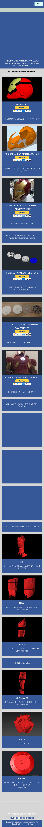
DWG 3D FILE (16, 818)
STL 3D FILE (28, 818)
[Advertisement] (22, 34)
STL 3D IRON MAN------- (22, 65)
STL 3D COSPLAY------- (30, 63)
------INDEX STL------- (12, 63)
